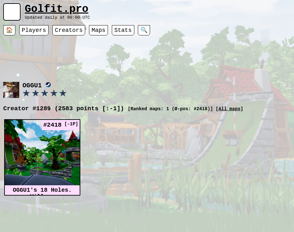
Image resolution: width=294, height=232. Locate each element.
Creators (69, 34)
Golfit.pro (56, 10)
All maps (229, 115)
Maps (98, 34)
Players (34, 34)
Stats (123, 34)
